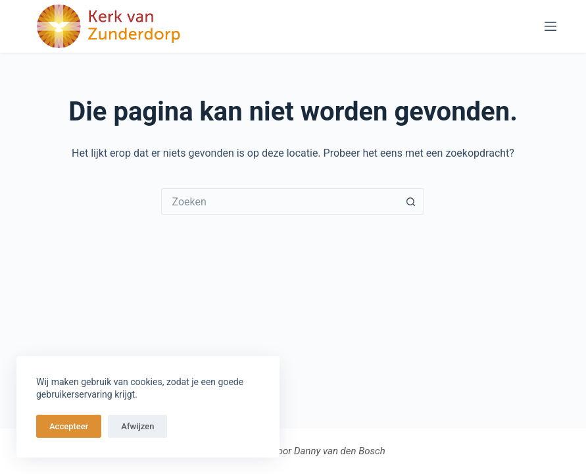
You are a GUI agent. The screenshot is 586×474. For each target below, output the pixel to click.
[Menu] (550, 26)
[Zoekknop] (411, 201)
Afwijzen (137, 426)
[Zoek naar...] (279, 201)
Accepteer (68, 426)
